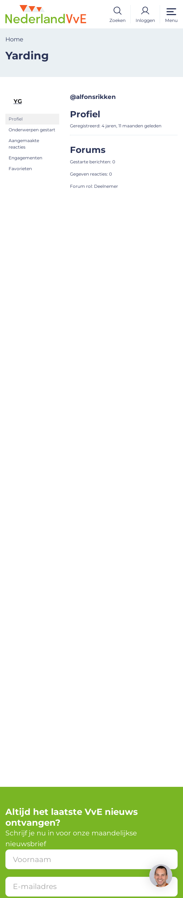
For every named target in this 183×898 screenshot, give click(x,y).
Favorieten (20, 168)
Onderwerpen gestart (32, 129)
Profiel (16, 119)
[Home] (45, 13)
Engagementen (25, 157)
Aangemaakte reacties (24, 144)
